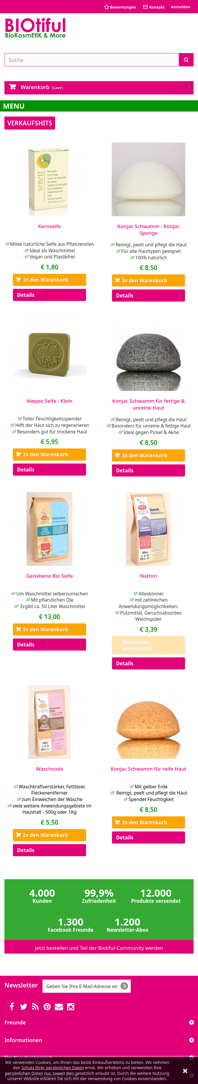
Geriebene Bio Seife (49, 575)
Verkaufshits (29, 123)
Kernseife (49, 226)
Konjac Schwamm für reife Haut (149, 768)
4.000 (42, 895)
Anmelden (180, 6)
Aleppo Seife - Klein (49, 400)
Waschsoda (49, 768)
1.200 (127, 924)
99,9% (99, 895)
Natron (148, 575)
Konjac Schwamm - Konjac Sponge (148, 229)
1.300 (70, 924)
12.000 (156, 895)
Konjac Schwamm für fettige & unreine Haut (148, 404)
